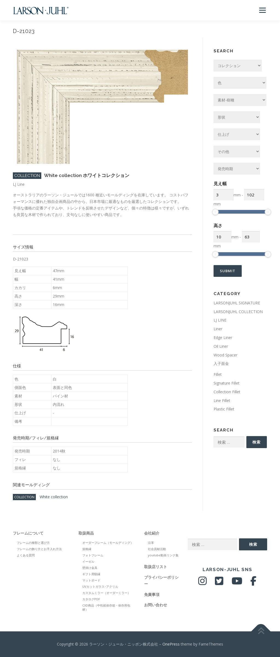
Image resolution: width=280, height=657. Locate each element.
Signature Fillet (227, 383)
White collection (54, 496)
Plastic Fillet (224, 409)
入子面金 (221, 363)
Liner (218, 328)
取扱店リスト (155, 566)
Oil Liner (221, 346)
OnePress (171, 644)
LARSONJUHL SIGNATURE (237, 302)
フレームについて (28, 533)
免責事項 (151, 594)
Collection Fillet (227, 391)
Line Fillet (222, 400)
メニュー (262, 10)
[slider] (215, 212)
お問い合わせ (155, 604)
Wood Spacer (225, 355)
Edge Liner (223, 337)
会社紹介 (151, 533)
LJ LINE (220, 320)
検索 (256, 442)
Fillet (218, 374)
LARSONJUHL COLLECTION (238, 311)
